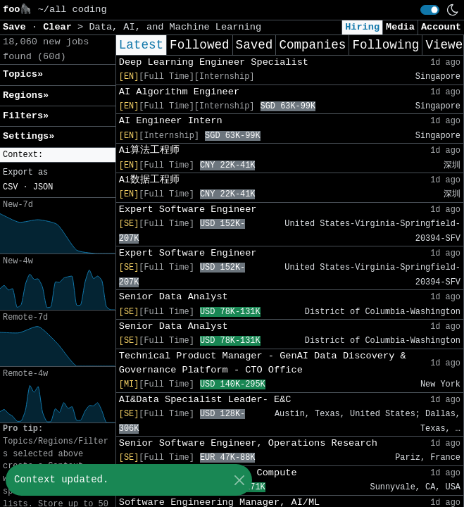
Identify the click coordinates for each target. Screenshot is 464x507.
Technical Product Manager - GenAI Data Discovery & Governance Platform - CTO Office (262, 363)
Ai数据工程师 (149, 180)
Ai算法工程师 (149, 150)
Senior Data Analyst (173, 297)
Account (441, 27)
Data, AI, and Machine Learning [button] (175, 27)
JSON (43, 187)
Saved (254, 45)
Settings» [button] (28, 136)
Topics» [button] (23, 74)
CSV (10, 187)
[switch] (429, 10)
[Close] (239, 479)
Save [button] (17, 27)
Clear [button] (60, 27)
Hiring (362, 27)
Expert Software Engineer (188, 209)
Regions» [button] (26, 95)
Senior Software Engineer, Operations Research (248, 443)
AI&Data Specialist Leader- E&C (205, 399)
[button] (57, 155)
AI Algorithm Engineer (179, 92)
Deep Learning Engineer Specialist (213, 62)
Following (385, 45)
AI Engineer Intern (170, 120)
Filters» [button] (26, 116)
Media (400, 27)
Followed (199, 45)
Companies (312, 45)
